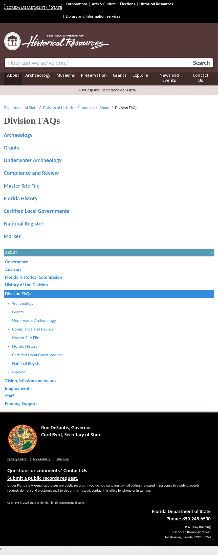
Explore (140, 75)
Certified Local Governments (36, 211)
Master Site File (21, 185)
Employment (17, 388)
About (13, 75)
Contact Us (201, 78)
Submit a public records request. (42, 478)
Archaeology (38, 75)
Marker (12, 236)
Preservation (94, 75)
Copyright (13, 502)
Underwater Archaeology (33, 160)
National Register (23, 223)
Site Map (62, 459)
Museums (66, 75)
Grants (119, 75)
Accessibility (41, 459)
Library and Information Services (93, 16)
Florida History (21, 198)
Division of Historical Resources (68, 107)
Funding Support (21, 403)
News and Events (169, 78)
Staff (9, 396)
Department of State (20, 107)
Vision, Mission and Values (30, 381)
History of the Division (26, 285)
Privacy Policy (17, 459)
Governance (16, 262)
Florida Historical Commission (33, 277)
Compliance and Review (31, 172)
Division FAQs (18, 293)
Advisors (13, 269)
